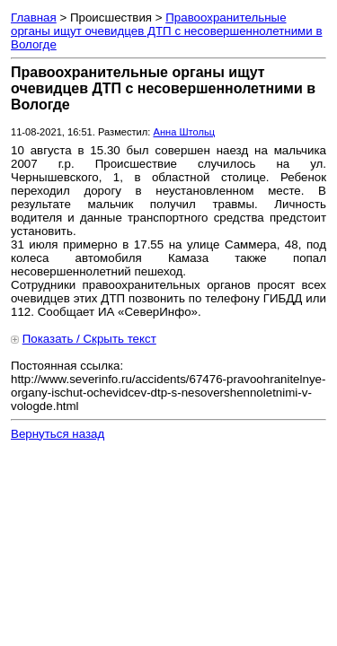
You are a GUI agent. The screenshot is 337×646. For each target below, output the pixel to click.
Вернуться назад (57, 434)
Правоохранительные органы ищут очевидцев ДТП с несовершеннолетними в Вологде (167, 31)
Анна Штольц (184, 132)
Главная (34, 17)
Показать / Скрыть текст (89, 338)
